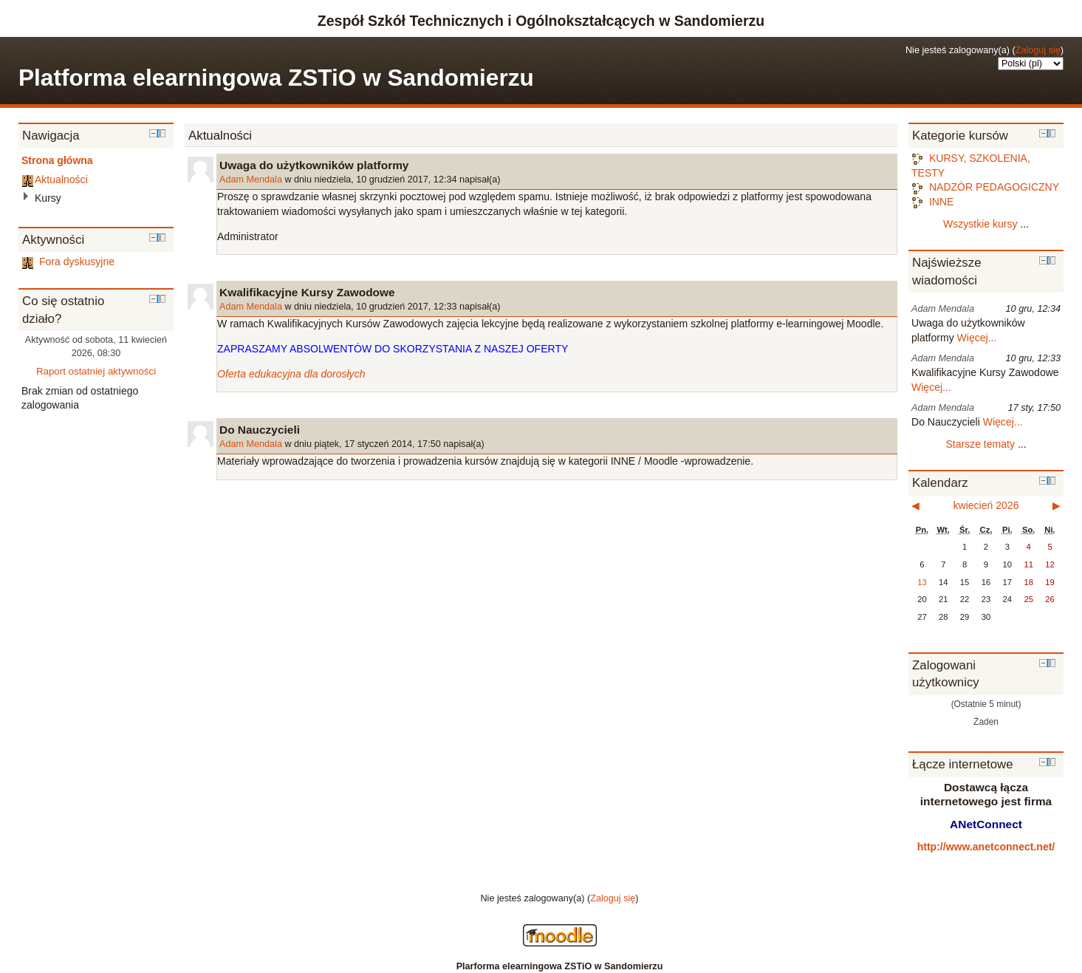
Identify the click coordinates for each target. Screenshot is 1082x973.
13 (921, 582)
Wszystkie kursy (980, 224)
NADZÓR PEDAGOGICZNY (985, 187)
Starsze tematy (980, 444)
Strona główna (57, 160)
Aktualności (61, 179)
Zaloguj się (1038, 50)
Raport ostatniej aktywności (96, 371)
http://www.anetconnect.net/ (986, 847)
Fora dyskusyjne (67, 261)
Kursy (48, 198)
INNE (932, 202)
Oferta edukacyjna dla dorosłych (291, 374)
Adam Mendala (250, 179)
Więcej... (977, 338)
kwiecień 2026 (986, 505)
